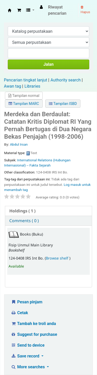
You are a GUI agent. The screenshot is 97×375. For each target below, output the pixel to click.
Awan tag (12, 86)
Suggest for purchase (34, 334)
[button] (19, 10)
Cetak (19, 312)
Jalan (48, 64)
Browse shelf (57, 258)
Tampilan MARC (24, 104)
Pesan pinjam (26, 301)
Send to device (27, 345)
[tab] (48, 211)
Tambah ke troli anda (33, 323)
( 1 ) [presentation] (22, 211)
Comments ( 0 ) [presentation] (24, 220)
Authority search (65, 80)
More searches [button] (28, 366)
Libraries (32, 86)
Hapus (85, 10)
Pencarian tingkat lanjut (25, 80)
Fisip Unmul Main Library (9, 10)
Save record (25, 356)
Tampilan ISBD (63, 104)
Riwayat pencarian (57, 10)
